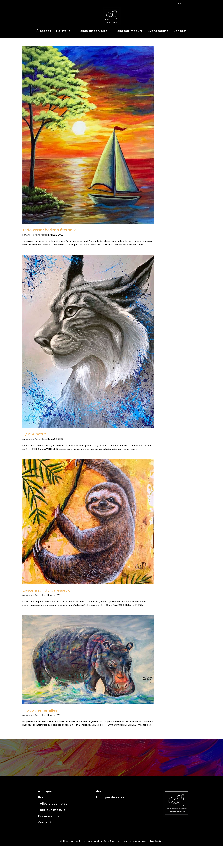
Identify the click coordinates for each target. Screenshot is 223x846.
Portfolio (63, 31)
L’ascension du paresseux (46, 590)
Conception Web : (145, 841)
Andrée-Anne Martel (37, 235)
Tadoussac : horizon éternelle (49, 230)
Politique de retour (111, 797)
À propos (43, 31)
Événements (158, 31)
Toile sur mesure (129, 31)
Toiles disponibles (93, 31)
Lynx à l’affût (34, 434)
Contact (180, 31)
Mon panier (104, 791)
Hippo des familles (39, 710)
